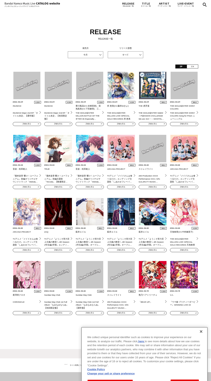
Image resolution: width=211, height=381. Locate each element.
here (141, 355)
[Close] (201, 345)
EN (192, 66)
